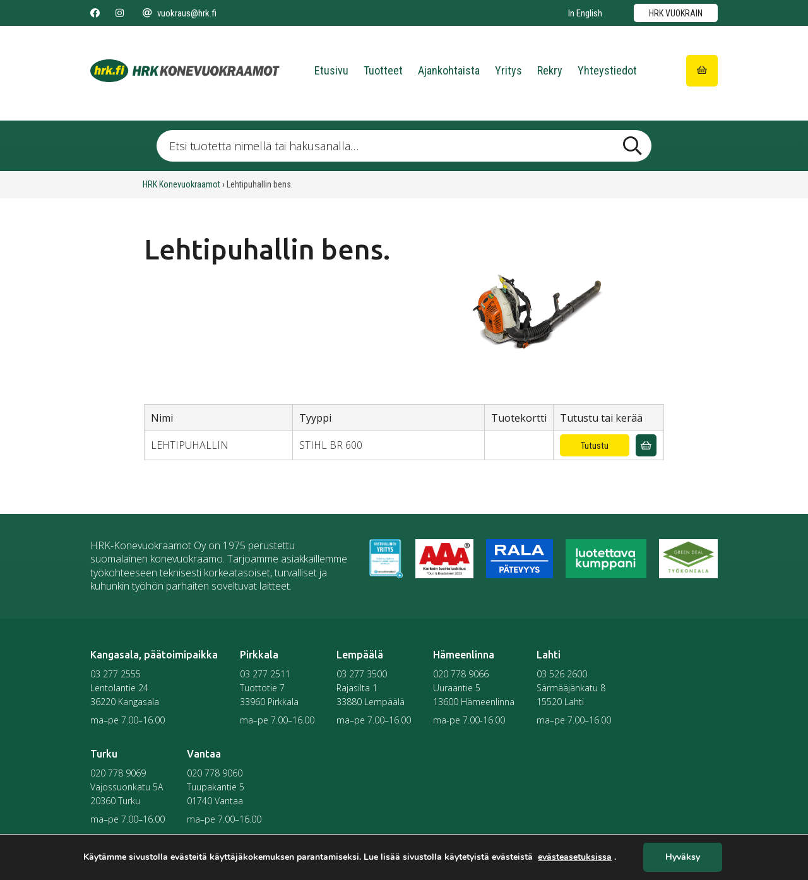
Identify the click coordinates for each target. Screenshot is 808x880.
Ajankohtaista (449, 70)
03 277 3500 (361, 674)
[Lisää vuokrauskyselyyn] (646, 445)
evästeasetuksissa (575, 857)
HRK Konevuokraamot (181, 184)
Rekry (549, 70)
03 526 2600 (562, 674)
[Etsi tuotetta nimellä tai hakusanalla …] (404, 146)
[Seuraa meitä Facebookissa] (95, 13)
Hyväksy (682, 858)
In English (585, 13)
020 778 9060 (214, 773)
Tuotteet (383, 70)
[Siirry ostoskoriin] (702, 70)
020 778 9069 (118, 773)
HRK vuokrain (676, 13)
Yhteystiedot (607, 70)
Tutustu (595, 445)
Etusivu (331, 70)
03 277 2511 (265, 674)
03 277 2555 (115, 674)
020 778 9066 (461, 674)
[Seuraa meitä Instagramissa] (120, 13)
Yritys (508, 70)
